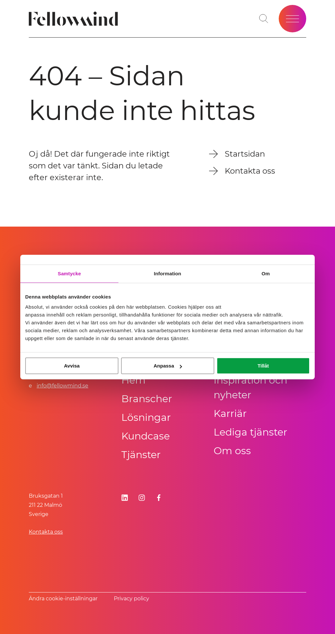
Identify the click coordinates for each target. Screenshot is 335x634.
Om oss (232, 451)
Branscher (146, 399)
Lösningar (146, 417)
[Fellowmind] (75, 18)
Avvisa (72, 365)
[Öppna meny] (292, 18)
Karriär (230, 413)
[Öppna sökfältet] (263, 18)
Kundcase (145, 436)
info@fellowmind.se (62, 386)
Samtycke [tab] (69, 273)
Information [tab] (167, 273)
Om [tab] (265, 273)
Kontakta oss (46, 532)
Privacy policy (131, 598)
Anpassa (167, 365)
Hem (133, 380)
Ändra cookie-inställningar (63, 598)
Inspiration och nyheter (250, 387)
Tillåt (263, 365)
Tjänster (141, 455)
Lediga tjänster (250, 432)
